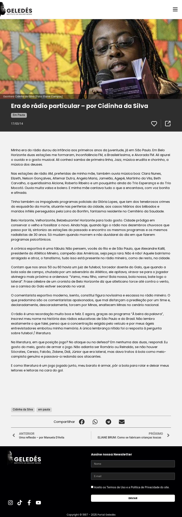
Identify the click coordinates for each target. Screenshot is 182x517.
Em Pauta (19, 114)
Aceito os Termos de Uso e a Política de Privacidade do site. (132, 487)
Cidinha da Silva (23, 409)
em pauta (44, 409)
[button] (81, 422)
